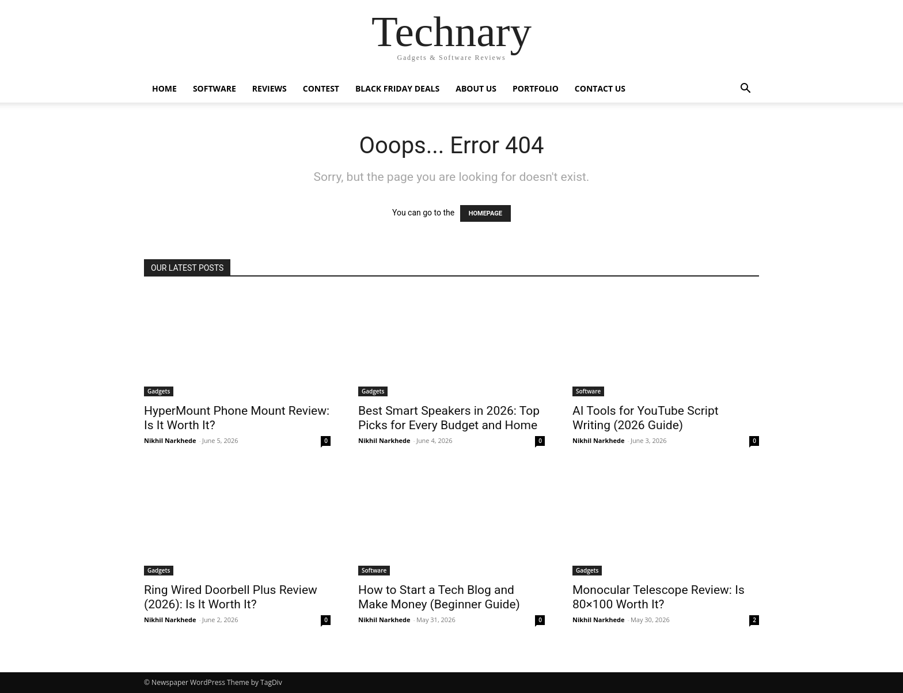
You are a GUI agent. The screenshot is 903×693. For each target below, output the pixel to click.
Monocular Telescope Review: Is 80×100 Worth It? (658, 597)
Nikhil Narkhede (170, 440)
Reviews (269, 88)
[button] (745, 89)
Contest (321, 88)
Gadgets (158, 391)
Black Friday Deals (397, 88)
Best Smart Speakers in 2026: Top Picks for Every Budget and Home (449, 418)
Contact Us (600, 88)
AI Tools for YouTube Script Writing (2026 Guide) (645, 418)
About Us (476, 88)
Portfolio (536, 88)
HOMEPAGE (485, 213)
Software (214, 88)
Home (164, 88)
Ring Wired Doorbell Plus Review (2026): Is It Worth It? (230, 597)
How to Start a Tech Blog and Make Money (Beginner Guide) (439, 597)
